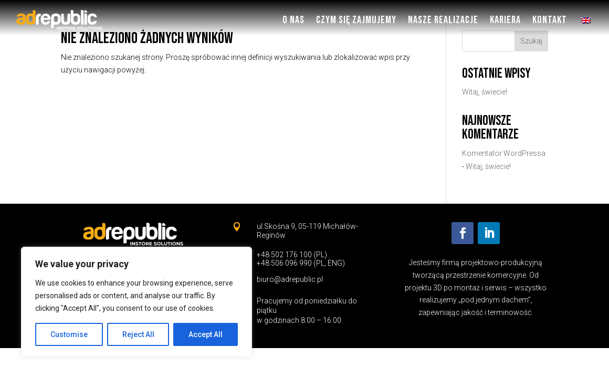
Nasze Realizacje (443, 20)
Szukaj (531, 41)
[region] (136, 302)
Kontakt (549, 20)
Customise (69, 334)
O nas (293, 20)
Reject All (138, 334)
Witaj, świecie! (484, 92)
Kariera (505, 20)
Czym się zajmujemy (356, 20)
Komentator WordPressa (503, 153)
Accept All (205, 334)
